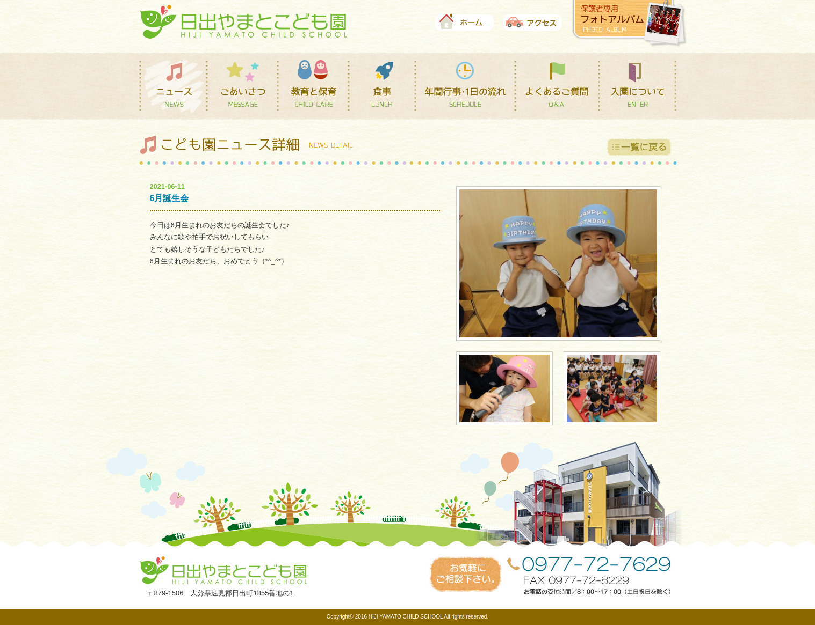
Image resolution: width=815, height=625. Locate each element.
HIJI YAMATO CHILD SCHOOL (406, 617)
